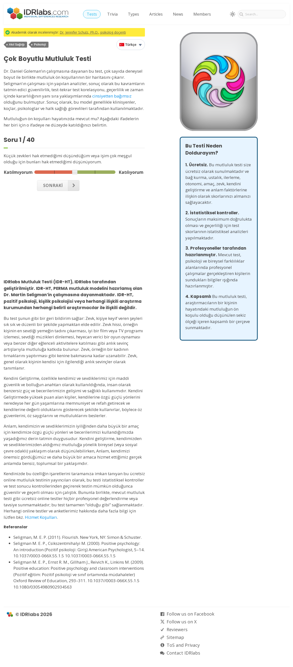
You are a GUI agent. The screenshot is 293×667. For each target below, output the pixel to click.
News (178, 14)
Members (202, 14)
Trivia (112, 14)
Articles (156, 14)
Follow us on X (182, 622)
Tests (92, 14)
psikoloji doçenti (113, 32)
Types (133, 14)
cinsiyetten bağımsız (112, 96)
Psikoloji (40, 44)
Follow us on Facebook (190, 614)
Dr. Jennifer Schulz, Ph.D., (79, 32)
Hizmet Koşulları (41, 517)
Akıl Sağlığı (17, 44)
